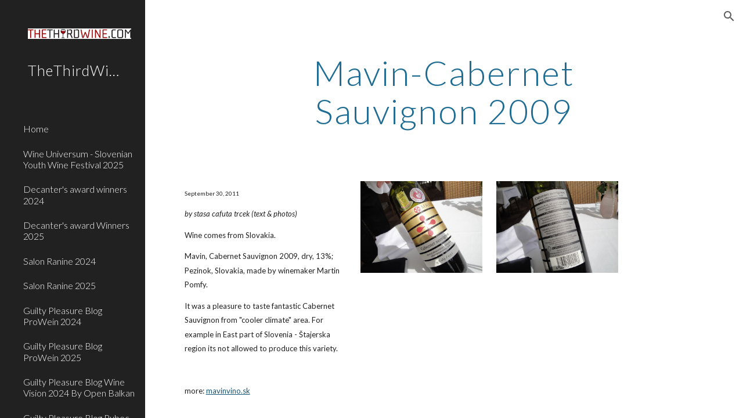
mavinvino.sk (228, 390)
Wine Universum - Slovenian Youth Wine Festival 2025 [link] (77, 159)
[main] (444, 92)
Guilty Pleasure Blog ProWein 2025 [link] (62, 351)
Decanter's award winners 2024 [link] (75, 194)
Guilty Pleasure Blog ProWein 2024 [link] (62, 316)
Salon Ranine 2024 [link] (59, 260)
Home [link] (36, 128)
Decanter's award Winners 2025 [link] (76, 230)
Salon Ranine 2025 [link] (59, 285)
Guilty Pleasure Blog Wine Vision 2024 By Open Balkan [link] (79, 387)
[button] (729, 16)
